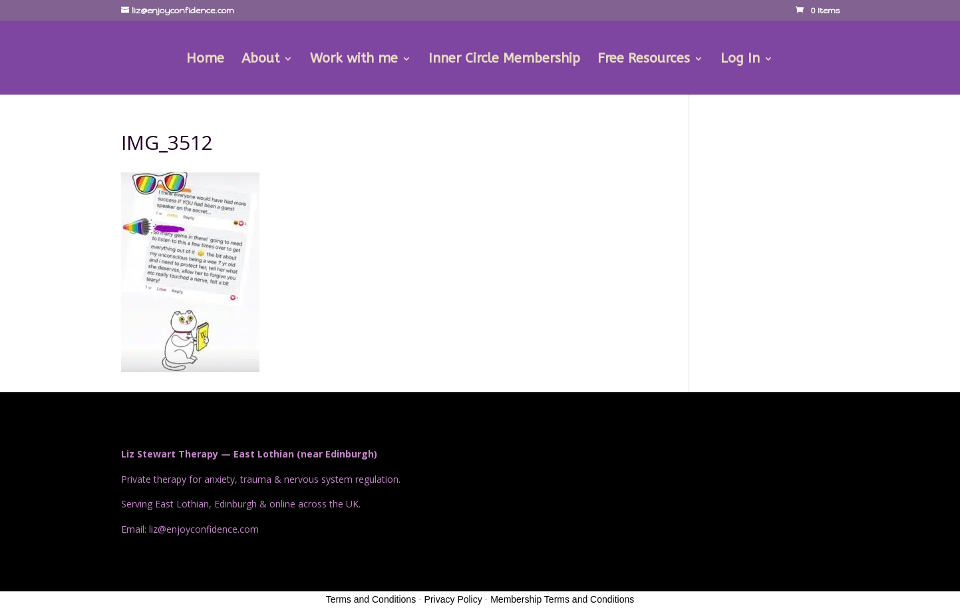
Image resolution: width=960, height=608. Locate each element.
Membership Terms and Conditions (562, 599)
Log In (740, 60)
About (260, 60)
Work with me (354, 60)
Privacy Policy (453, 599)
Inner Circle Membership (504, 60)
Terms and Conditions (371, 599)
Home (205, 60)
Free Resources (643, 60)
